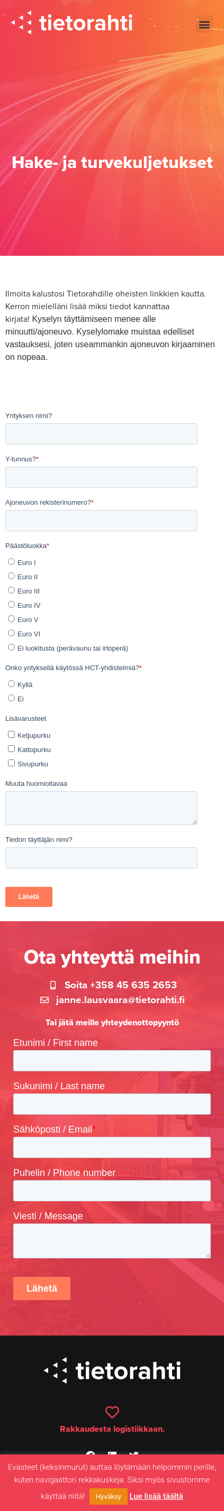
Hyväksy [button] (108, 1496)
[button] (204, 24)
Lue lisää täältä (156, 1496)
